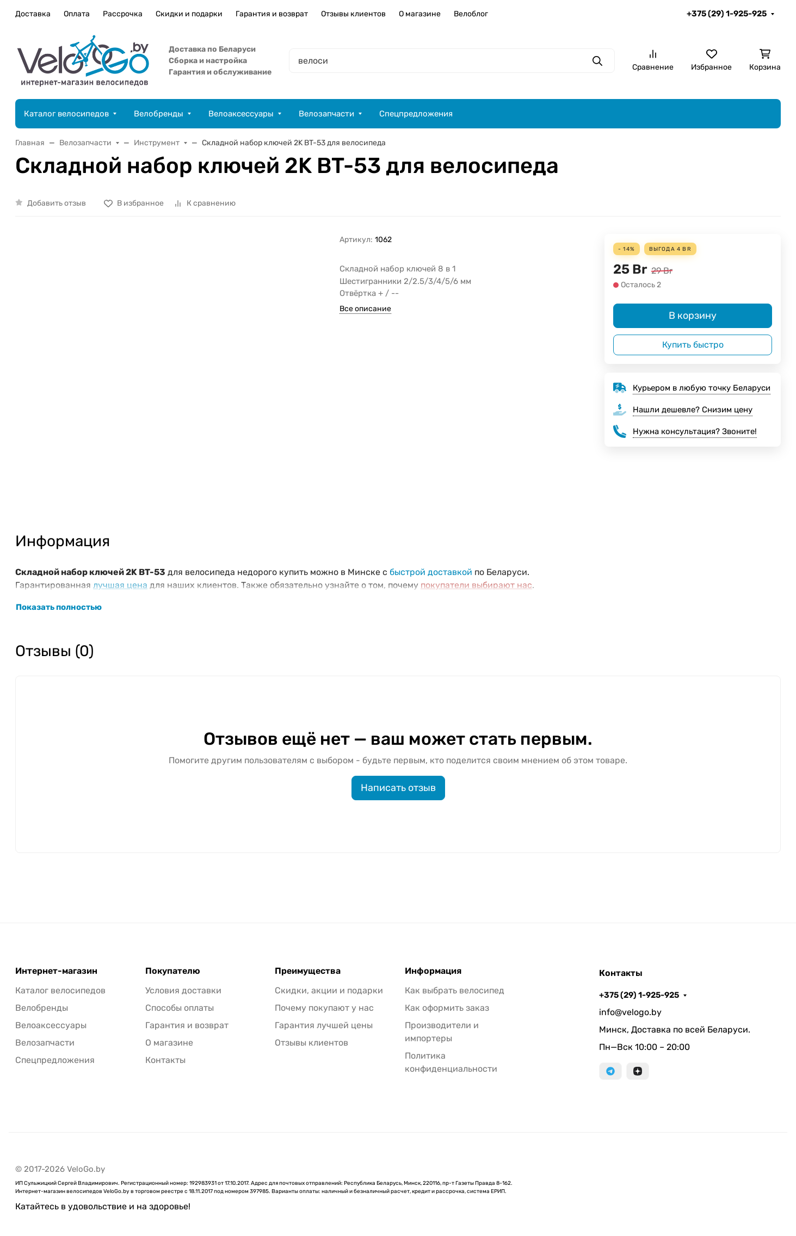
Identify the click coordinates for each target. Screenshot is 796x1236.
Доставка (33, 13)
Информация (433, 971)
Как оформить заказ (447, 1008)
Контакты (165, 1060)
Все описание (365, 308)
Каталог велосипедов (66, 114)
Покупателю (172, 971)
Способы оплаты (179, 1008)
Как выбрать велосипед (454, 990)
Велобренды (158, 114)
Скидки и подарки (189, 13)
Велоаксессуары (241, 114)
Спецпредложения (416, 114)
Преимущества (308, 971)
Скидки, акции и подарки (329, 990)
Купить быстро (693, 344)
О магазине (420, 13)
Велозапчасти (326, 114)
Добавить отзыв (56, 203)
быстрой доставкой (431, 572)
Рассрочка (123, 13)
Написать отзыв (398, 788)
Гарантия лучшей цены (324, 1025)
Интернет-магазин (56, 971)
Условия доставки (183, 990)
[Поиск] (452, 60)
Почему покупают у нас (324, 1008)
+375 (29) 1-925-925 (727, 13)
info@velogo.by (630, 1012)
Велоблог (471, 13)
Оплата (77, 13)
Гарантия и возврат (272, 13)
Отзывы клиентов (353, 13)
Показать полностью (59, 607)
